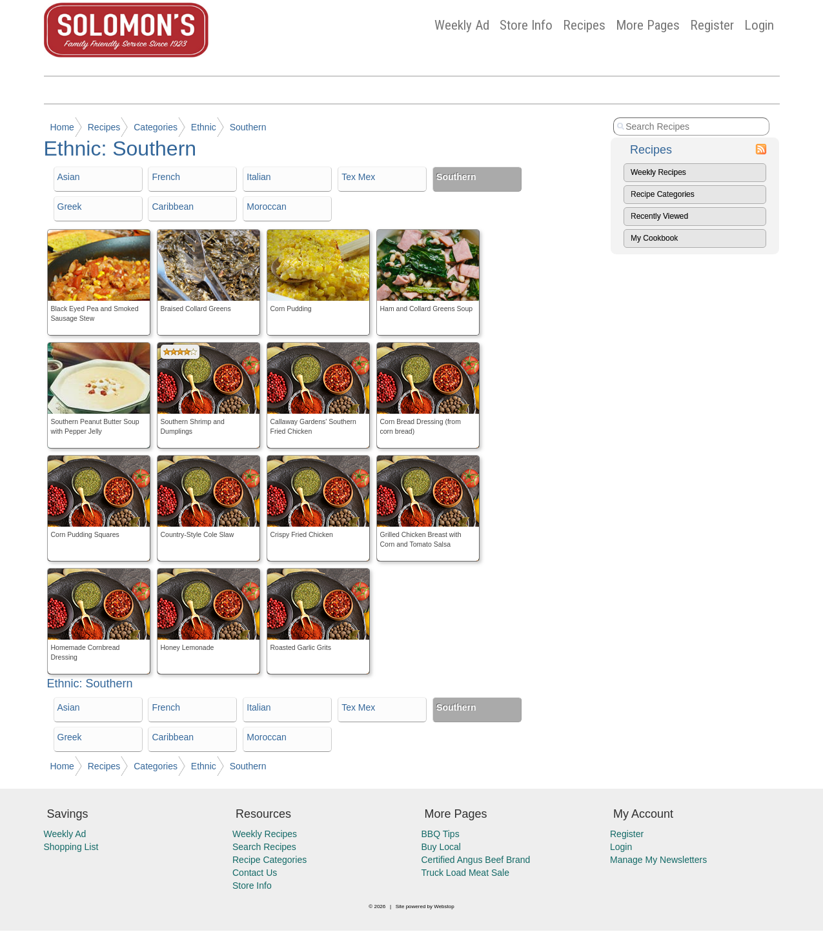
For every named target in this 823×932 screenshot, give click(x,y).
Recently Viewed (659, 216)
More (648, 25)
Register (712, 25)
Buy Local (441, 847)
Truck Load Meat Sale (465, 872)
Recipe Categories (663, 194)
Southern (248, 127)
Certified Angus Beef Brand (476, 860)
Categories (156, 127)
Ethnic (203, 127)
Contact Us (254, 872)
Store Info (526, 25)
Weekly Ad (461, 25)
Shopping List (71, 847)
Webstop (444, 906)
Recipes (584, 25)
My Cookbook (654, 238)
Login (759, 25)
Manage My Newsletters (658, 860)
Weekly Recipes (658, 172)
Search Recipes (264, 847)
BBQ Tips (441, 834)
